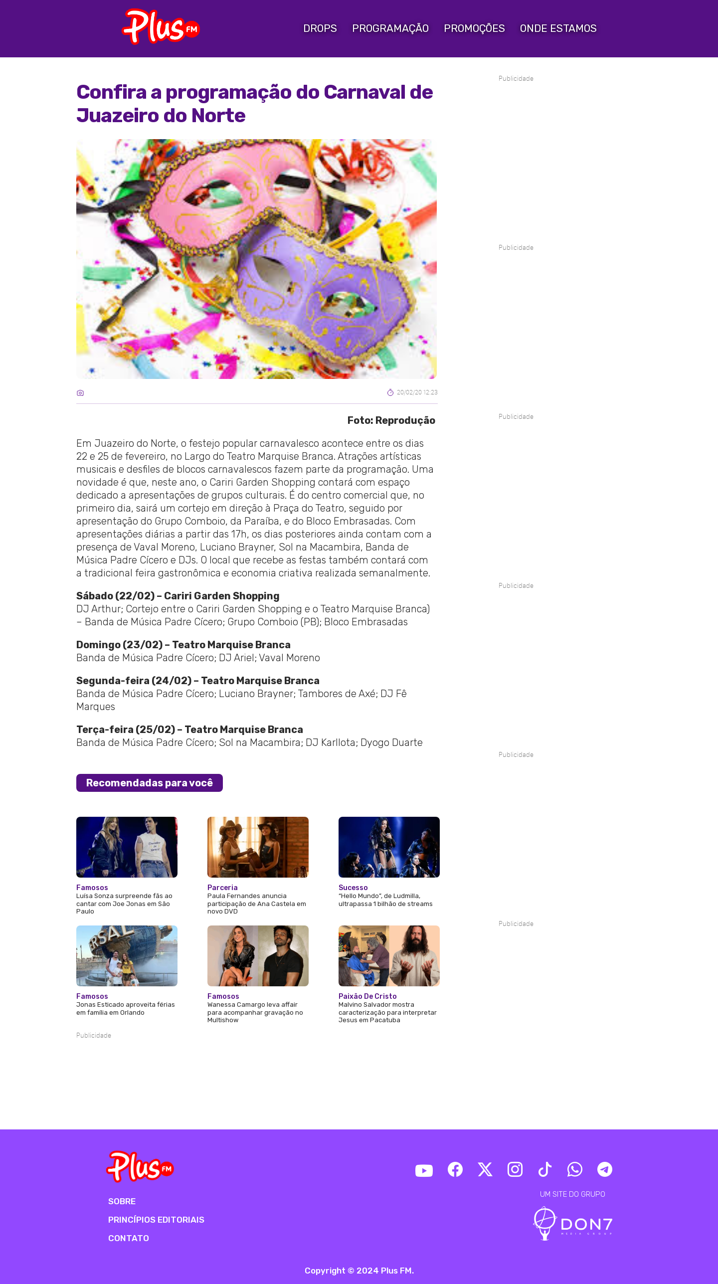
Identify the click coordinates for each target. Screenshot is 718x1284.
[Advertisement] (257, 1071)
